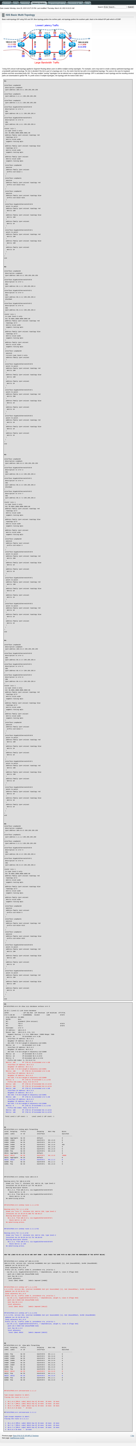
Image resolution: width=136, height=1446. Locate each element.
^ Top (132, 1436)
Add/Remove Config (17, 1438)
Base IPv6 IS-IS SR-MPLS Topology (26, 1436)
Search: (101, 7)
